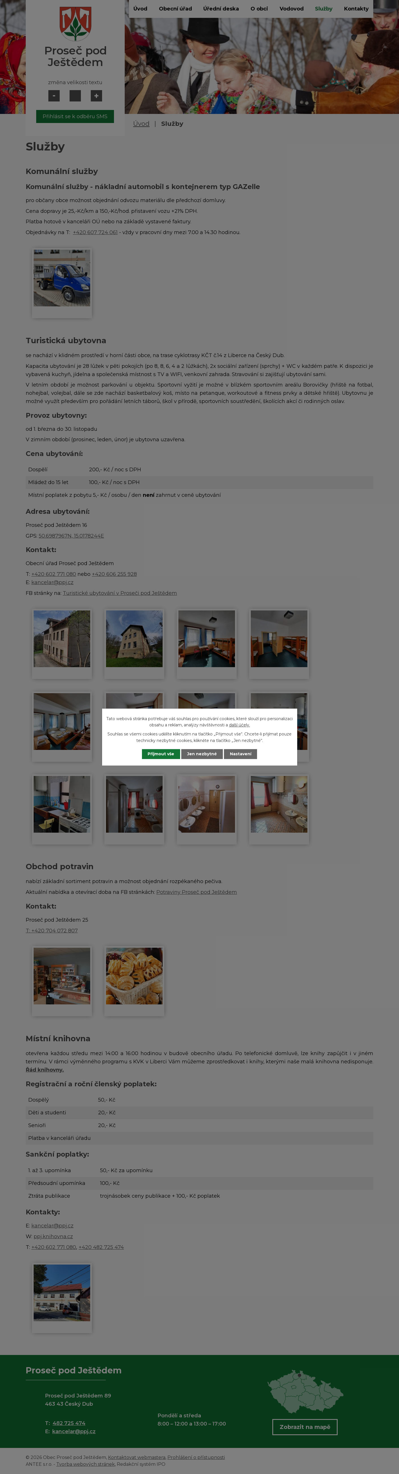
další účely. (239, 725)
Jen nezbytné (202, 753)
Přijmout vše (161, 753)
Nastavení (240, 753)
